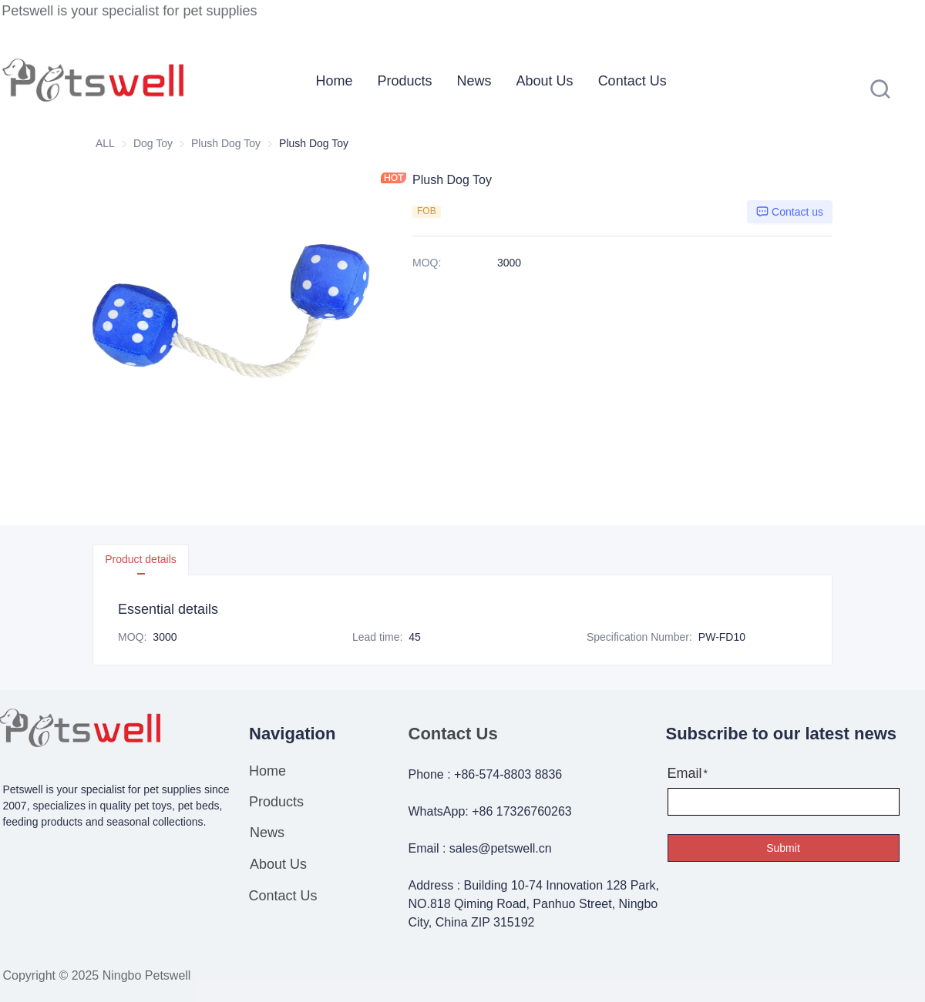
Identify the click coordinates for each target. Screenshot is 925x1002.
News (474, 81)
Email (685, 773)
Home (334, 81)
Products (405, 81)
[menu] (525, 80)
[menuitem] (334, 81)
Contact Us (632, 81)
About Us (545, 81)
